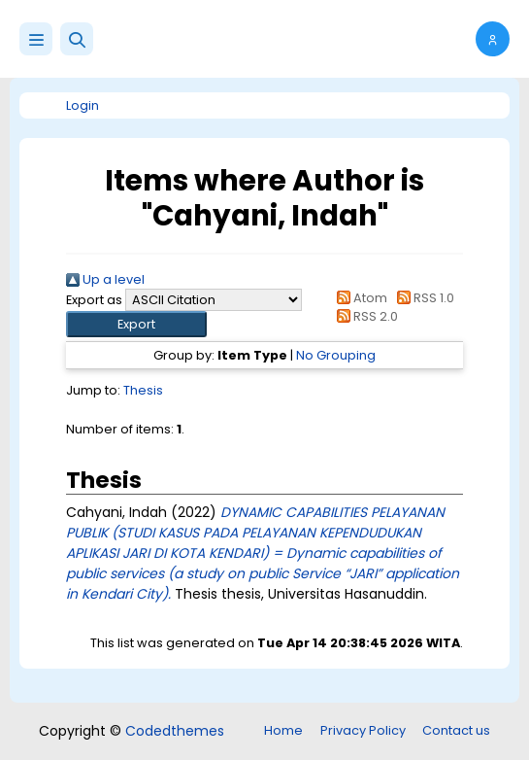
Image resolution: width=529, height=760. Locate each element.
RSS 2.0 (364, 316)
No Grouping (336, 355)
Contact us (456, 730)
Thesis (143, 390)
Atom (359, 298)
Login (82, 105)
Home (283, 730)
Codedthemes (174, 731)
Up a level (105, 279)
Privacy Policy (363, 730)
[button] (76, 38)
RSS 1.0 (421, 298)
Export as (94, 300)
